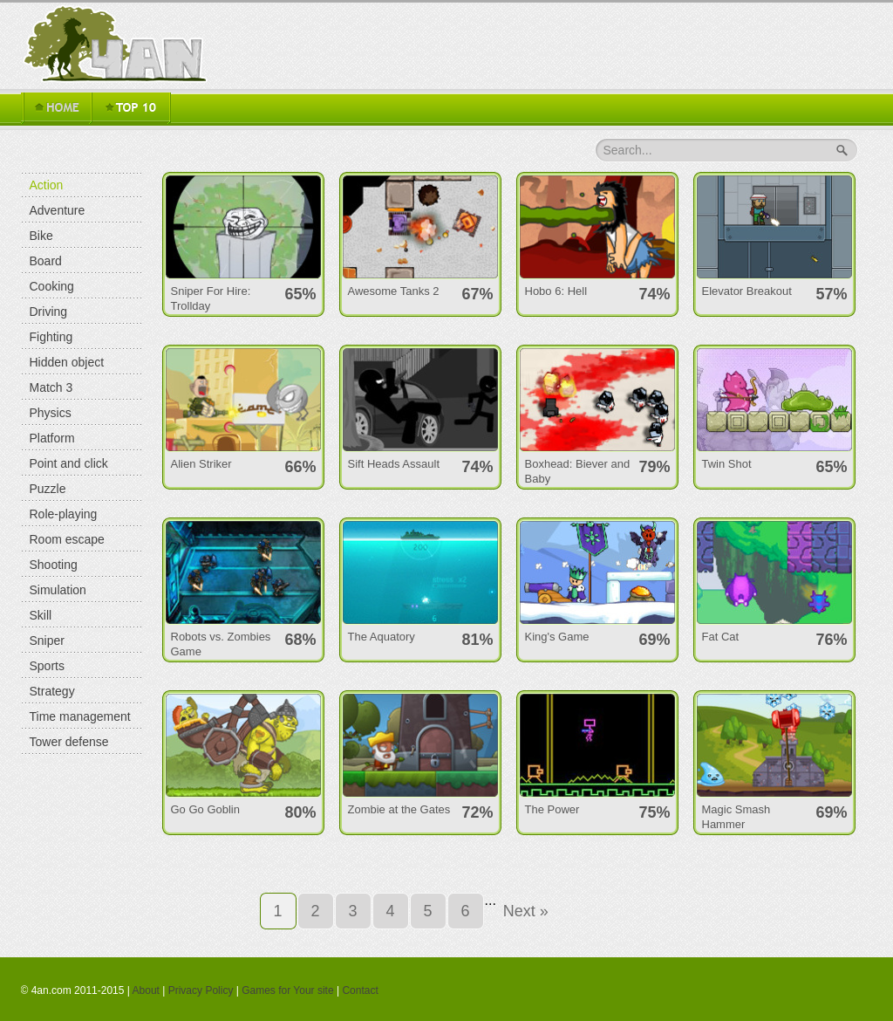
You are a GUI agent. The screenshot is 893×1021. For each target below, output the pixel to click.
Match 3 (51, 387)
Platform (52, 438)
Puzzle (48, 489)
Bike (41, 236)
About (146, 990)
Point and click (69, 463)
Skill (41, 615)
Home (56, 108)
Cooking (52, 286)
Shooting (54, 565)
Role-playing (64, 514)
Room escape (67, 539)
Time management (80, 716)
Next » (526, 911)
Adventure (57, 210)
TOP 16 (131, 108)
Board (46, 261)
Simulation (58, 590)
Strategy (52, 691)
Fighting (51, 337)
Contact (360, 990)
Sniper (47, 641)
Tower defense (69, 742)
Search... (627, 150)
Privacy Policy (201, 990)
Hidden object (67, 362)
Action (47, 185)
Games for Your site (287, 990)
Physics (51, 413)
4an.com (118, 43)
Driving (49, 312)
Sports (47, 666)
